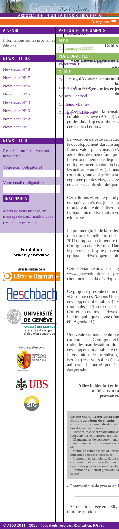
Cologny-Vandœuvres (77, 112)
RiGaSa (98, 525)
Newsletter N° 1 (16, 127)
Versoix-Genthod (73, 96)
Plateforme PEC (73, 56)
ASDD (63, 40)
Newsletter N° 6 (16, 85)
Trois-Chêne (69, 79)
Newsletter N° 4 (16, 102)
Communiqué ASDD (76, 48)
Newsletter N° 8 (16, 69)
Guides (65, 71)
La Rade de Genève (75, 87)
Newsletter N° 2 (16, 118)
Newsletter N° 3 (16, 110)
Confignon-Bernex (74, 104)
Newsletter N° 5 (16, 94)
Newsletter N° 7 (16, 77)
